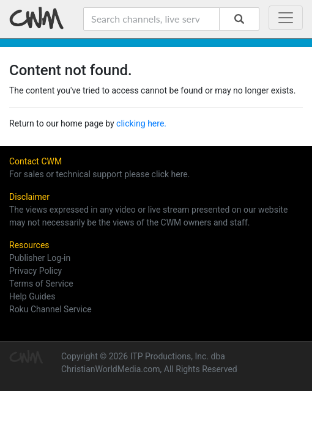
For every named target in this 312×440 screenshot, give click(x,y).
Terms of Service (41, 283)
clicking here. (141, 123)
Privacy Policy (35, 271)
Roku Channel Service (50, 309)
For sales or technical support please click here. (99, 174)
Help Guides (32, 296)
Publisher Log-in (39, 258)
